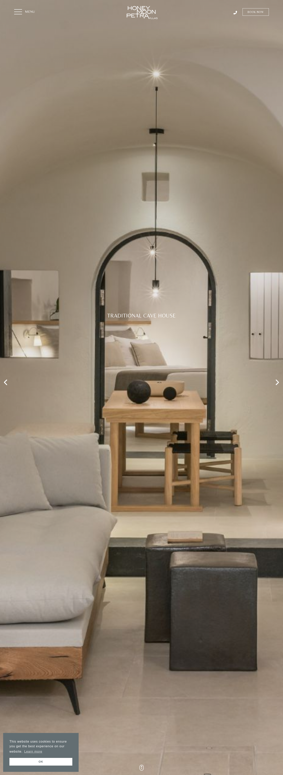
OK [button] (41, 761)
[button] (24, 12)
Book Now (256, 12)
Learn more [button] (33, 751)
